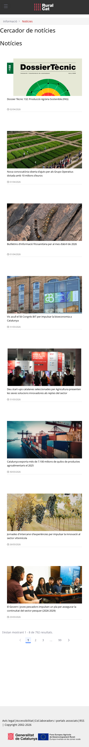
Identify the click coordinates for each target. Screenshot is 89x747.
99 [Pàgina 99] (60, 640)
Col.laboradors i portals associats (56, 720)
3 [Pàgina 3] (43, 640)
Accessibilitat (24, 720)
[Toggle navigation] (6, 6)
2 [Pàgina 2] (35, 640)
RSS (81, 720)
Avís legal (8, 720)
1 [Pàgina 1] (28, 640)
